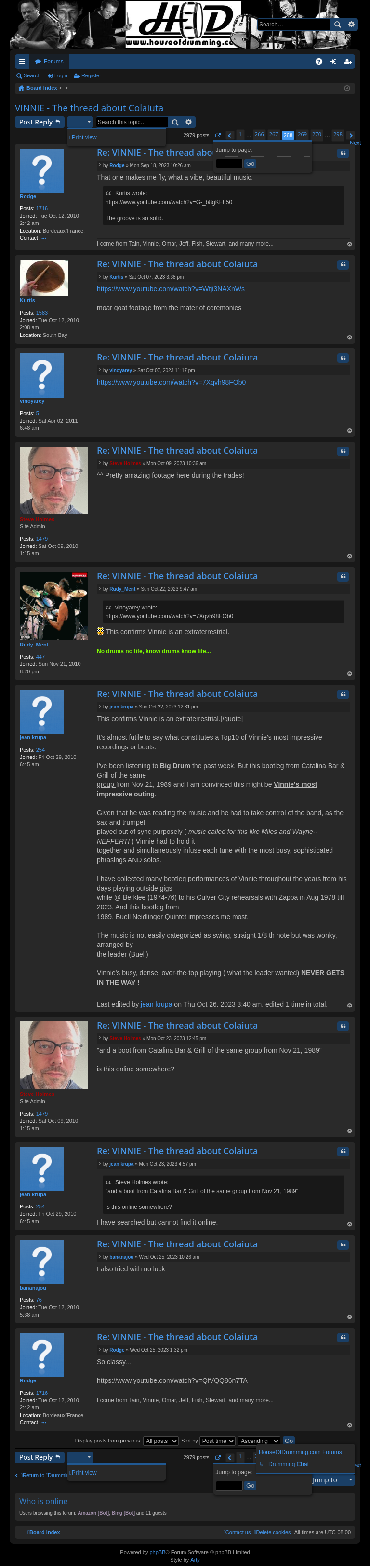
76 (39, 1300)
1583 (42, 313)
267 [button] (273, 133)
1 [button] (240, 133)
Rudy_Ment (34, 644)
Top (350, 245)
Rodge (28, 196)
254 (40, 750)
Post (36, 121)
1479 (42, 539)
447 (40, 656)
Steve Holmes (37, 519)
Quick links (24, 63)
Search (337, 24)
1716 (42, 208)
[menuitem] (272, 1532)
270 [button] (316, 133)
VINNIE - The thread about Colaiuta (89, 107)
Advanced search (350, 24)
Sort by (208, 1440)
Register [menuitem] (350, 63)
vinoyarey (32, 401)
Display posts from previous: (127, 1440)
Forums (54, 61)
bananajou (33, 1288)
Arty (195, 1560)
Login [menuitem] (335, 63)
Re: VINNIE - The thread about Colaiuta (177, 152)
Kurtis (27, 300)
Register (91, 75)
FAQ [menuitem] (322, 63)
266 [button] (259, 133)
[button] (217, 135)
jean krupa (33, 737)
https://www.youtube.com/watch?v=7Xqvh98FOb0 (171, 382)
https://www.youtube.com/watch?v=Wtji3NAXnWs (171, 289)
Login (60, 75)
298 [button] (338, 133)
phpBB (157, 1552)
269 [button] (302, 133)
